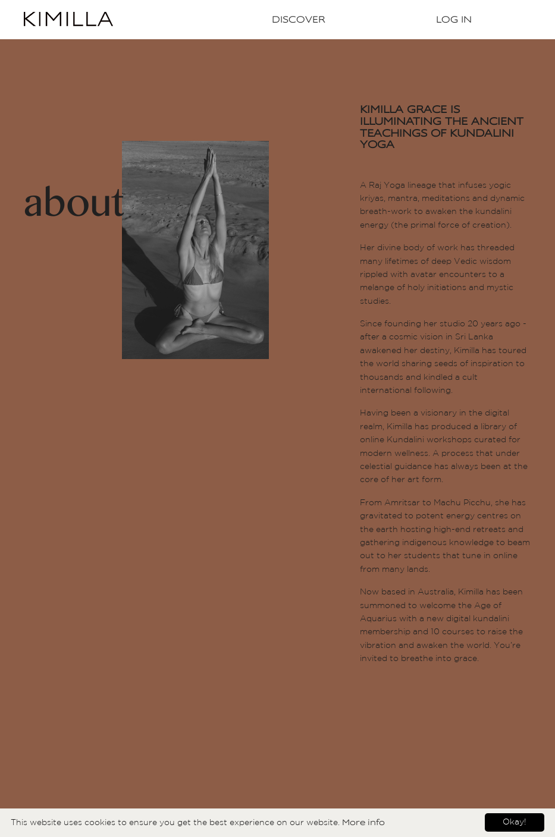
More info (363, 822)
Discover (298, 19)
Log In (454, 19)
